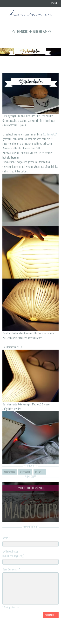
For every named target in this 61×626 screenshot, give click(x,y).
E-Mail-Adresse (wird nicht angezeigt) (13, 553)
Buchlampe (49, 134)
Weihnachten (25, 472)
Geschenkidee (9, 472)
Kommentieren (50, 614)
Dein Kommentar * (11, 569)
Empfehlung (39, 472)
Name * (6, 538)
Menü (54, 3)
